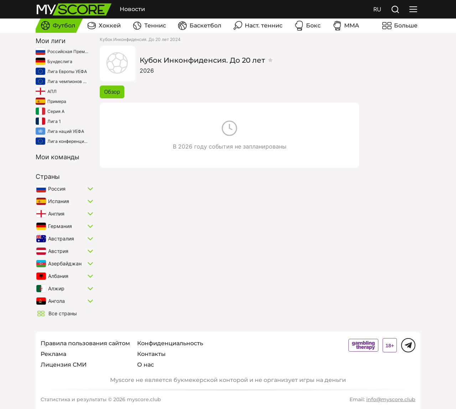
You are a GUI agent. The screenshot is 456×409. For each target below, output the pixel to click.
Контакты (151, 354)
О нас (145, 364)
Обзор (112, 91)
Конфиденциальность (170, 343)
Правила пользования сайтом (85, 343)
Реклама (53, 354)
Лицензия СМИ (64, 364)
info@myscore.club (390, 399)
